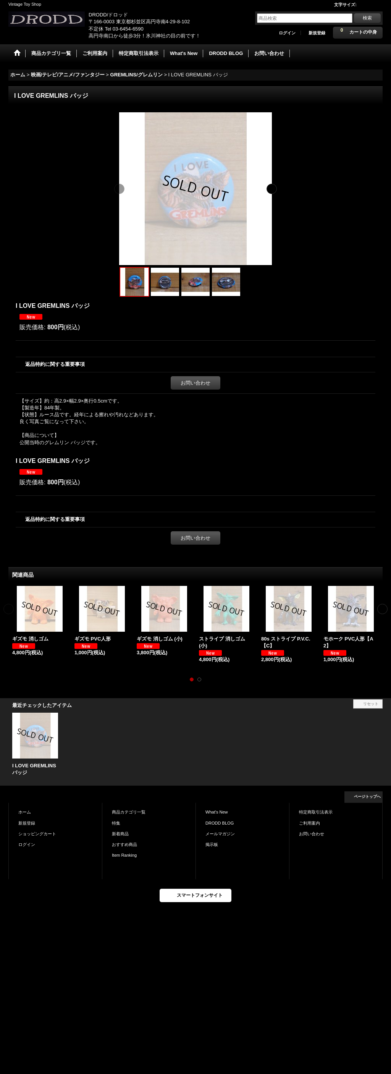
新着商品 (120, 833)
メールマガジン (220, 833)
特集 (116, 823)
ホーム (24, 812)
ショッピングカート (37, 833)
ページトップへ (367, 796)
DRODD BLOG (219, 823)
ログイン (287, 33)
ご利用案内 (309, 823)
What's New (216, 812)
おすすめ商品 (124, 844)
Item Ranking (124, 855)
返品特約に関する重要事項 (55, 364)
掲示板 (211, 844)
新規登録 (317, 33)
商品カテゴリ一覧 (128, 812)
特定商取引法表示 (316, 812)
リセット (370, 704)
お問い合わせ (195, 383)
